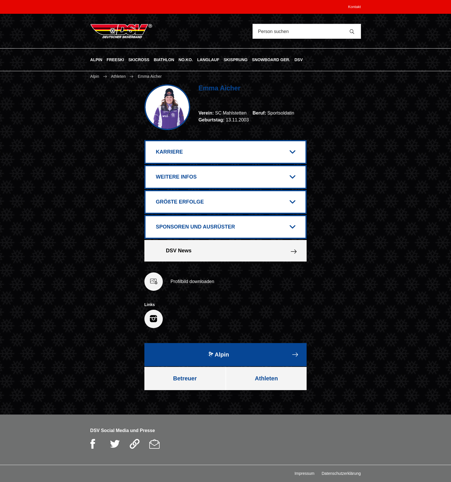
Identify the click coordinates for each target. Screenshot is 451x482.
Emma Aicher (150, 76)
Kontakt (354, 7)
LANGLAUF (208, 59)
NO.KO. (186, 59)
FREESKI (115, 59)
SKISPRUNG (235, 59)
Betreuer (185, 378)
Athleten (118, 76)
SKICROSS (138, 59)
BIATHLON (164, 59)
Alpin (95, 76)
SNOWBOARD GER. (271, 59)
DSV (299, 59)
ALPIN (96, 59)
